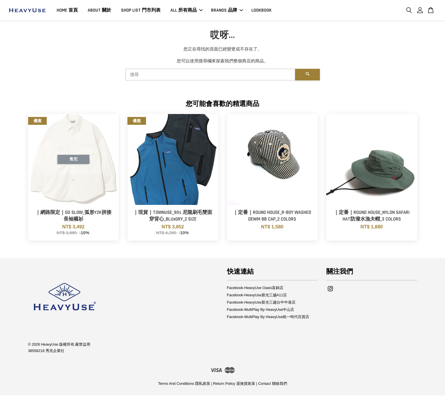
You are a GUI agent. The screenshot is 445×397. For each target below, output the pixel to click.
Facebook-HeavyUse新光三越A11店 (257, 297)
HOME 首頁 (67, 11)
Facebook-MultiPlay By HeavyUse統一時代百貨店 (268, 318)
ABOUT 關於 (99, 11)
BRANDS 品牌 (227, 11)
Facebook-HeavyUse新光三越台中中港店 (261, 304)
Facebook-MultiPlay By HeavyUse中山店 (260, 311)
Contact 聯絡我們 (272, 385)
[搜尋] (210, 76)
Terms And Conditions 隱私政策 (184, 385)
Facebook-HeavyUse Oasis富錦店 (255, 289)
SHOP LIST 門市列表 (141, 11)
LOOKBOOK (261, 11)
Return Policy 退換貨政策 (234, 385)
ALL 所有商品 (186, 11)
